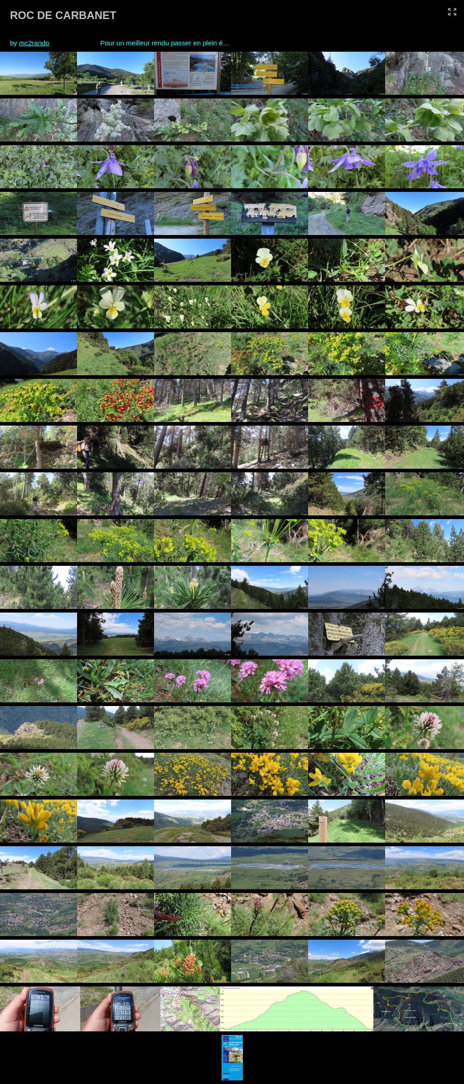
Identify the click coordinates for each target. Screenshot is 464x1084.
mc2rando (34, 43)
